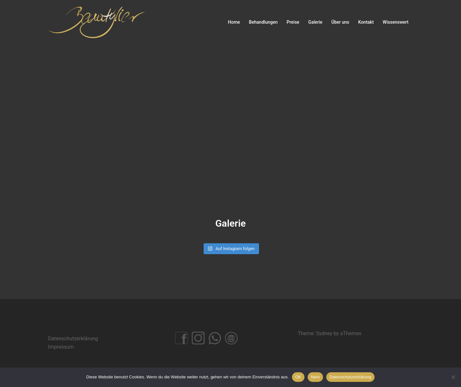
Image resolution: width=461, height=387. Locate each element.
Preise (293, 22)
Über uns (340, 22)
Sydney (324, 333)
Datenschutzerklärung (73, 338)
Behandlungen (263, 22)
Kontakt (366, 22)
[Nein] (453, 377)
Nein (315, 377)
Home (234, 22)
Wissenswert (395, 22)
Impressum (61, 347)
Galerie (315, 22)
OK (298, 377)
